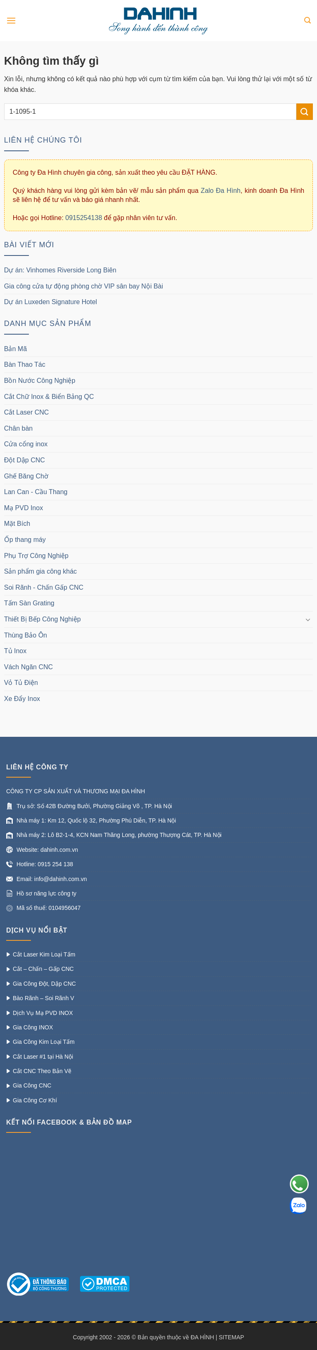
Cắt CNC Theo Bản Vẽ (42, 1071)
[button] (11, 20)
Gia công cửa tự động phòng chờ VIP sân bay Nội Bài (83, 286)
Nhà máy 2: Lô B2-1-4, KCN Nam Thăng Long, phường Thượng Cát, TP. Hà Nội (119, 835)
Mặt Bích (17, 523)
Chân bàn (18, 428)
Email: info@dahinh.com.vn (52, 879)
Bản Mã (15, 348)
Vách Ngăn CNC (28, 666)
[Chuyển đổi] (308, 619)
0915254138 (83, 217)
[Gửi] (304, 111)
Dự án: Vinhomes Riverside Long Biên (60, 270)
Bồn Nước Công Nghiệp (40, 380)
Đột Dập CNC (24, 460)
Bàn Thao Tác (24, 364)
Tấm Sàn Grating (29, 603)
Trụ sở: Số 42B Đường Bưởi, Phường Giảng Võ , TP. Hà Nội (94, 806)
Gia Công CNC (32, 1085)
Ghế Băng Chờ (26, 476)
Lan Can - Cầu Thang (36, 491)
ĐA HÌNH (202, 1337)
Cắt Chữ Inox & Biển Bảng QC (49, 396)
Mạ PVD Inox (23, 507)
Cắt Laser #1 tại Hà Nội (43, 1056)
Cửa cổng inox (26, 444)
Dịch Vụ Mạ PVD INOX (43, 1013)
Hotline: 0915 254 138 (45, 864)
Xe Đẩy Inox (22, 698)
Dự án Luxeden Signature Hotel (51, 301)
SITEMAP (231, 1337)
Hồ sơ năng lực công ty (46, 893)
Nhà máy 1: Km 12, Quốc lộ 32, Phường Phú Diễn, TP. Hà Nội (96, 820)
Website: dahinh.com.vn (47, 849)
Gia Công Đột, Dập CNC (44, 983)
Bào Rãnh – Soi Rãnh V (43, 998)
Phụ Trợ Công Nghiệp (36, 555)
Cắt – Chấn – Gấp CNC (43, 969)
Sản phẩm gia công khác (40, 571)
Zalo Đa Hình (220, 190)
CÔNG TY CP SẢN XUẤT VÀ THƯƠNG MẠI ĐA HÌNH (75, 791)
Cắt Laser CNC (26, 412)
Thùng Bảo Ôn (25, 635)
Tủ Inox (15, 650)
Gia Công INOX (33, 1027)
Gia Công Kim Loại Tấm (44, 1041)
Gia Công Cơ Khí (35, 1100)
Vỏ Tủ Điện (21, 682)
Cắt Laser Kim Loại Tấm (44, 954)
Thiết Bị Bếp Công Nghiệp (42, 619)
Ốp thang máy (25, 539)
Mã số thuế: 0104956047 (48, 908)
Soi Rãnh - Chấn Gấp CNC (43, 587)
